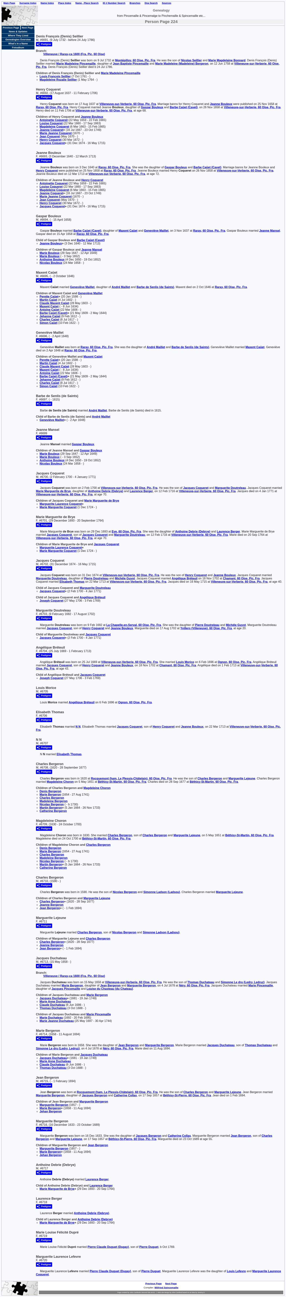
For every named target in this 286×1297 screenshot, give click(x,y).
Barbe (184, 107)
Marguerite (230, 487)
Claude (52, 1004)
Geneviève (156, 230)
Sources (166, 3)
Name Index (47, 3)
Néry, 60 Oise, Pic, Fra (194, 985)
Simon (48, 322)
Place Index (64, 3)
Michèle (125, 578)
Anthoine (52, 259)
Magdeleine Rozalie (58, 79)
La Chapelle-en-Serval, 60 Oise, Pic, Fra (133, 625)
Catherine (53, 811)
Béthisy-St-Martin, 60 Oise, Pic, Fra (122, 781)
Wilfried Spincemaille (166, 1287)
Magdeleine (54, 126)
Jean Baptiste (131, 63)
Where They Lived (18, 35)
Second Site (146, 1292)
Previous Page (11, 27)
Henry (50, 139)
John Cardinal (177, 1292)
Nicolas (191, 60)
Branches (135, 3)
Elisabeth (71, 581)
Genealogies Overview (18, 39)
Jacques (52, 143)
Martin (48, 299)
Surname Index (27, 3)
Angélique (184, 578)
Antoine (49, 309)
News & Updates (18, 31)
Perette (49, 296)
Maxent (128, 230)
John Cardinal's (135, 1292)
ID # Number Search (114, 3)
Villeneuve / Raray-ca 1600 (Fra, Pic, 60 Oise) (74, 54)
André (121, 287)
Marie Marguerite (53, 491)
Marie (49, 252)
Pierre (96, 578)
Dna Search (151, 3)
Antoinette (54, 120)
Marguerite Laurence (61, 503)
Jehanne (50, 316)
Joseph (51, 600)
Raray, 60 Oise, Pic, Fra (52, 107)
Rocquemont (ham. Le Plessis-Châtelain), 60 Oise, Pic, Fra (131, 778)
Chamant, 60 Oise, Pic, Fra (241, 578)
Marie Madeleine (76, 63)
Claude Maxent (54, 303)
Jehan (51, 1111)
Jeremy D (201, 1292)
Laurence (141, 491)
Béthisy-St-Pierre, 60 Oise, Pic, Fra (187, 1095)
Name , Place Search (86, 3)
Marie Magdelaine (227, 60)
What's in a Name (18, 43)
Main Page (9, 3)
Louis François (55, 76)
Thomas (200, 982)
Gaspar (152, 107)
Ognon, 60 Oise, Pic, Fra (234, 662)
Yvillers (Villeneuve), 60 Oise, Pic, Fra (206, 628)
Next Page (27, 27)
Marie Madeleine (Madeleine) (181, 63)
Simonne (161, 892)
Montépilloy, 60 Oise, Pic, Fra (135, 60)
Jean (50, 136)
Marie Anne (55, 1001)
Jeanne (221, 104)
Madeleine (53, 801)
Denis (50, 791)
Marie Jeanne (56, 133)
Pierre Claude (108, 1246)
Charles (49, 319)
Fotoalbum (18, 47)
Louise (51, 123)
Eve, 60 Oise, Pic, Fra (126, 531)
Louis (185, 662)
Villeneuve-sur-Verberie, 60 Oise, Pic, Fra (127, 104)
